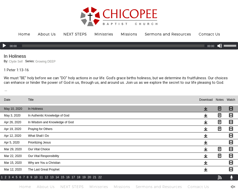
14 (57, 177)
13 (51, 177)
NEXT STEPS (75, 34)
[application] (119, 46)
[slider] (113, 45)
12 (46, 177)
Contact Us (209, 34)
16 (67, 177)
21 (94, 177)
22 (100, 177)
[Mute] (219, 45)
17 (73, 177)
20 (89, 177)
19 (83, 177)
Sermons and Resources (168, 34)
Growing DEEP (45, 61)
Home (24, 34)
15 (62, 177)
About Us (47, 34)
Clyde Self (16, 61)
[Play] (4, 45)
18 (78, 177)
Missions (129, 34)
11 (41, 177)
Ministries (103, 34)
